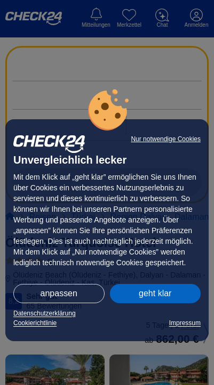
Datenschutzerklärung (44, 313)
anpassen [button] (59, 293)
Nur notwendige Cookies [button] (166, 139)
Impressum (185, 323)
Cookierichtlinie (35, 323)
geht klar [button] (155, 293)
